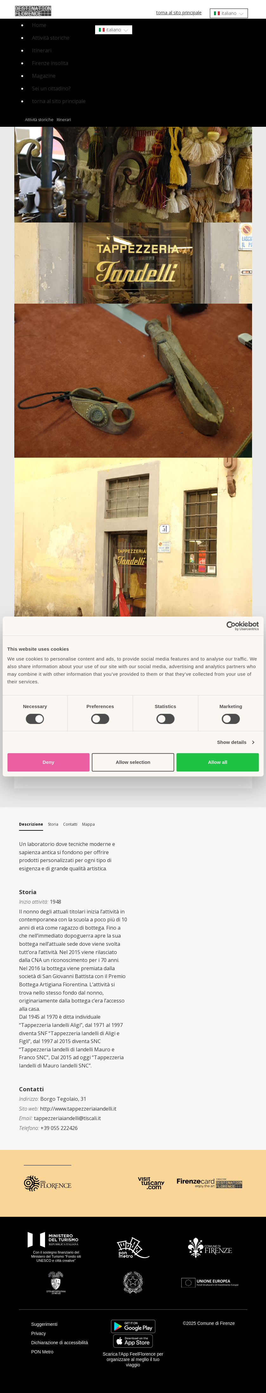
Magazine (43, 75)
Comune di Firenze (216, 1323)
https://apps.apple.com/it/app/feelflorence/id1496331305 (133, 1341)
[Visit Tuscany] (151, 1183)
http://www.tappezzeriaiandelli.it (78, 1108)
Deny (48, 762)
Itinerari (41, 50)
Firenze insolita (50, 63)
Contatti (70, 824)
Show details (232, 742)
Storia (53, 824)
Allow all (217, 762)
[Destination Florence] (229, 1183)
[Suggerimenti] (62, 1324)
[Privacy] (62, 1333)
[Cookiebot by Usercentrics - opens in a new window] (231, 626)
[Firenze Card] (196, 1183)
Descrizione (31, 824)
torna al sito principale (179, 13)
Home (39, 25)
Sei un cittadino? (51, 88)
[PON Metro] (62, 1352)
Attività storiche (50, 37)
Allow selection (133, 762)
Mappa (88, 824)
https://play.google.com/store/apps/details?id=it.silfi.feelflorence (133, 1326)
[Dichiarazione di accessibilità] (62, 1342)
